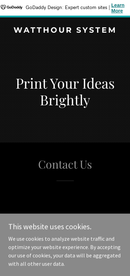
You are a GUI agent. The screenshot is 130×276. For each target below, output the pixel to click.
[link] (65, 30)
